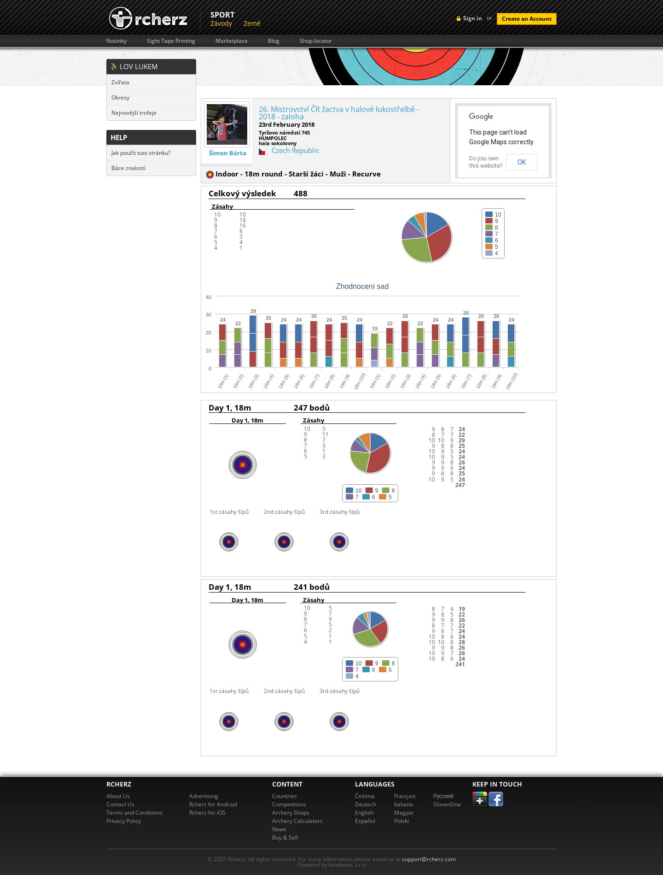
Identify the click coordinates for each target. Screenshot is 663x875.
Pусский (443, 796)
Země (252, 23)
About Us (118, 796)
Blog (273, 41)
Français (405, 796)
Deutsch (365, 804)
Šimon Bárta (227, 153)
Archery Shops (290, 812)
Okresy (120, 97)
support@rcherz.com (429, 859)
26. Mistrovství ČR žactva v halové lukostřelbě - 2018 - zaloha (339, 113)
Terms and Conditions (134, 812)
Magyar (404, 812)
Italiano (403, 804)
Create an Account (527, 19)
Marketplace (231, 41)
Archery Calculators (297, 821)
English (364, 812)
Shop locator (316, 41)
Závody (221, 23)
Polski (401, 821)
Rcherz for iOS (207, 812)
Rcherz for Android (213, 804)
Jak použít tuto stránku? (140, 153)
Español (365, 821)
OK (522, 162)
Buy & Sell (285, 837)
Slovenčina (447, 804)
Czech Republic (295, 150)
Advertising (203, 796)
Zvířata (120, 82)
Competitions (289, 804)
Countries (284, 796)
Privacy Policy (123, 821)
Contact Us (120, 804)
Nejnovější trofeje (134, 113)
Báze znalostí (128, 168)
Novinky (116, 41)
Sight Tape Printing (171, 41)
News (279, 829)
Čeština (364, 796)
